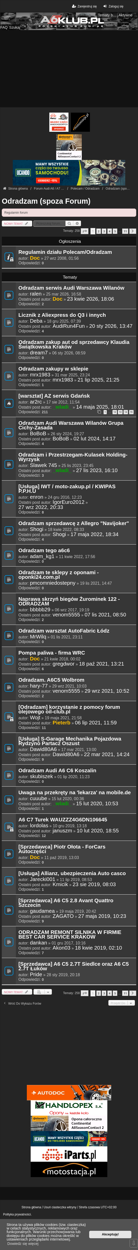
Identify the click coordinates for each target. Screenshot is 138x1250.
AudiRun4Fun (69, 326)
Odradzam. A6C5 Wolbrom (51, 680)
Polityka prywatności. (17, 1214)
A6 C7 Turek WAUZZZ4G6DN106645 (62, 819)
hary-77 (39, 685)
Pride (36, 974)
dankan (38, 942)
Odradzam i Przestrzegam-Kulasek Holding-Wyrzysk (73, 457)
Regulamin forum (16, 212)
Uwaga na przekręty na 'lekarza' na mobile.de (74, 792)
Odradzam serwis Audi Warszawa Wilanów (71, 288)
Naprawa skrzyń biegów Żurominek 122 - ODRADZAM (69, 601)
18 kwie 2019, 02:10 (98, 947)
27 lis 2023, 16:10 (97, 470)
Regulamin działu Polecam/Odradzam (65, 252)
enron (36, 497)
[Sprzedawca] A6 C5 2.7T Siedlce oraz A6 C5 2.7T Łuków (73, 966)
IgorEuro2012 (69, 502)
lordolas (39, 825)
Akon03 (62, 947)
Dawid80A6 (43, 749)
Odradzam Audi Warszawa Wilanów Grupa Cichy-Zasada (70, 425)
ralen (36, 293)
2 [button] (98, 231)
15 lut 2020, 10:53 (97, 803)
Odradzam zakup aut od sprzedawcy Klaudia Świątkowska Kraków (74, 345)
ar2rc (36, 401)
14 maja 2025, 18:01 (100, 407)
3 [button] (104, 231)
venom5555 (66, 614)
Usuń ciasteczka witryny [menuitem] (60, 1207)
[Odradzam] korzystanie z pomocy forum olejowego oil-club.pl (69, 709)
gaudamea (42, 911)
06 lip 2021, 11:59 (96, 722)
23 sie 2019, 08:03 (94, 884)
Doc (35, 258)
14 (125, 412)
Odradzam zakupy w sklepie (53, 369)
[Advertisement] (69, 69)
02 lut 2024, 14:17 (94, 438)
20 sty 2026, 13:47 (110, 326)
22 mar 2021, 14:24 (107, 754)
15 (131, 412)
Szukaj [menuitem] (14, 27)
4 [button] (109, 231)
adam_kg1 (42, 556)
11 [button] (125, 231)
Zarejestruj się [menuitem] (84, 6)
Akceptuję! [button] (110, 1234)
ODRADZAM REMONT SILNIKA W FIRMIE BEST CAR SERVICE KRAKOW (69, 935)
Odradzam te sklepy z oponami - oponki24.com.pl (58, 575)
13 (120, 412)
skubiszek (41, 776)
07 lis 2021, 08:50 (105, 614)
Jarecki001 (42, 879)
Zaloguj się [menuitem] (112, 6)
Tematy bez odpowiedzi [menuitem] (107, 15)
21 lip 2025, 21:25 (98, 379)
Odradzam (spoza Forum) (46, 201)
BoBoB (38, 433)
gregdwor (64, 663)
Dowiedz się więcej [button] (23, 1244)
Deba (36, 321)
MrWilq (38, 636)
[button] (84, 231)
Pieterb (62, 722)
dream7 (39, 352)
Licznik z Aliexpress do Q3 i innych (62, 315)
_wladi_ (62, 407)
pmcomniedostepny (52, 583)
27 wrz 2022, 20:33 (40, 507)
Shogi (36, 529)
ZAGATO (63, 916)
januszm (62, 830)
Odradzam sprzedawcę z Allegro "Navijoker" (73, 523)
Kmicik (60, 884)
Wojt (35, 717)
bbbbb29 (40, 609)
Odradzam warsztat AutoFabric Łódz (63, 631)
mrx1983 (40, 374)
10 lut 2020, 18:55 (98, 830)
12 (114, 412)
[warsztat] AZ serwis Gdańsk (54, 396)
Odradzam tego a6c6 (44, 550)
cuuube (38, 798)
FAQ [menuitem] (4, 27)
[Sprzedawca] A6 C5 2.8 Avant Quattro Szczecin (65, 903)
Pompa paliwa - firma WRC (51, 653)
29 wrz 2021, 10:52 (107, 691)
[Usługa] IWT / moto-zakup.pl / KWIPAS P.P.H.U (67, 489)
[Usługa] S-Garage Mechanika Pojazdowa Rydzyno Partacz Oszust (69, 741)
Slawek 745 (43, 465)
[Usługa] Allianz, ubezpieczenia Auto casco (72, 873)
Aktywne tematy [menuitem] (128, 15)
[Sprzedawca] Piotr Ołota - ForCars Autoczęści (62, 849)
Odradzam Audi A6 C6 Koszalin (57, 770)
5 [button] (115, 231)
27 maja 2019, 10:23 (102, 916)
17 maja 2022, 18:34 (95, 534)
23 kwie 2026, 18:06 (90, 299)
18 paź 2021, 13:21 (101, 663)
